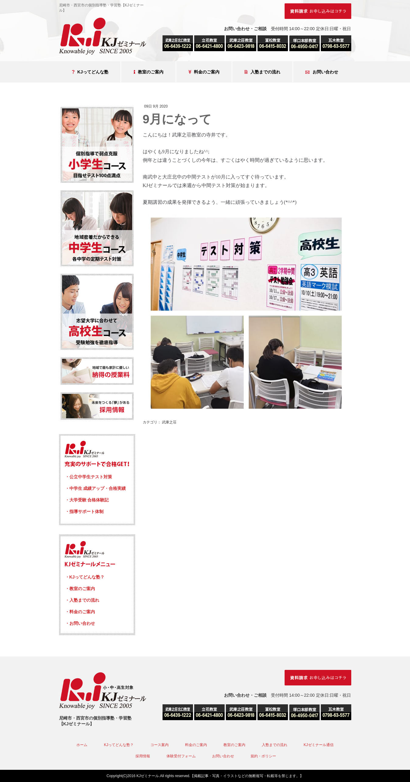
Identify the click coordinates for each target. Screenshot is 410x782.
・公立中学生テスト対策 (88, 476)
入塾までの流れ (262, 72)
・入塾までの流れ (82, 600)
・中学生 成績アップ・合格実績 (95, 488)
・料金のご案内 (80, 611)
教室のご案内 (148, 72)
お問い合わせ (321, 72)
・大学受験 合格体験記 (87, 499)
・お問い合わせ (80, 623)
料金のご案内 (203, 72)
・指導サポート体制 (84, 511)
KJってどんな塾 (90, 72)
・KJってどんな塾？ (85, 577)
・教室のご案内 (80, 588)
